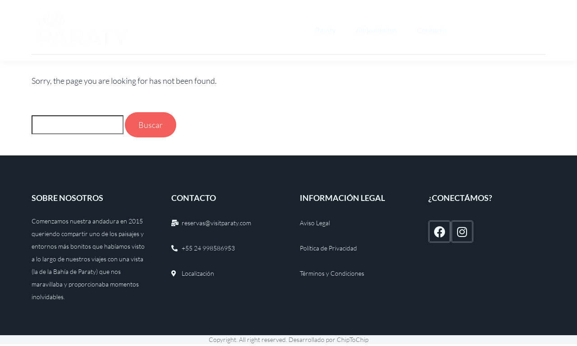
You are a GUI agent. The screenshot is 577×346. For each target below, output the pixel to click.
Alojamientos (376, 30)
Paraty (325, 30)
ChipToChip (352, 339)
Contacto (431, 30)
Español (477, 30)
